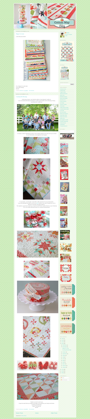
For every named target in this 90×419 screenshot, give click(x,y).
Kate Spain (62, 105)
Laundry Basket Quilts (64, 109)
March (64, 363)
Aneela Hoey (62, 90)
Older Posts (54, 413)
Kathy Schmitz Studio (64, 107)
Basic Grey (62, 95)
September (65, 353)
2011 (63, 369)
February (64, 365)
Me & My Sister (63, 112)
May (63, 360)
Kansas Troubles (63, 104)
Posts (62, 377)
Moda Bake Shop (63, 115)
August (64, 355)
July (63, 357)
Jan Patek (62, 102)
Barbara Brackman (63, 93)
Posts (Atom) (23, 415)
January (64, 367)
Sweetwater (62, 124)
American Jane (63, 89)
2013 (63, 341)
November (65, 346)
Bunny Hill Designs (63, 98)
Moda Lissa (62, 118)
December (65, 345)
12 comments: (32, 409)
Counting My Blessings (21, 96)
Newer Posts (19, 413)
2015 (63, 338)
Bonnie (67, 32)
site (37, 203)
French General (63, 101)
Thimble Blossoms (63, 126)
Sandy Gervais (63, 122)
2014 (63, 340)
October (64, 352)
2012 (63, 343)
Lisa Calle (62, 110)
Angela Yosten (63, 92)
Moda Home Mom (63, 116)
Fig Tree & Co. (63, 99)
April (64, 362)
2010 (63, 371)
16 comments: (31, 90)
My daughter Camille (64, 119)
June (64, 358)
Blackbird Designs (63, 96)
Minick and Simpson (64, 113)
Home (36, 413)
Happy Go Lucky (20, 34)
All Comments (64, 379)
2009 (63, 372)
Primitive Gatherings (64, 121)
